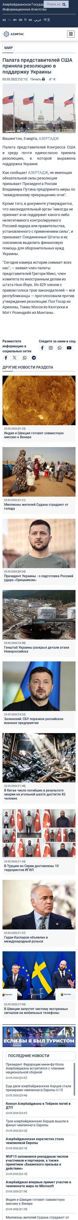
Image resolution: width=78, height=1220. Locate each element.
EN (15, 20)
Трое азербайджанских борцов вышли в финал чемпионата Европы (37, 1123)
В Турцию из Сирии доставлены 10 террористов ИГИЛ (31, 868)
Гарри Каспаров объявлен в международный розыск (26, 939)
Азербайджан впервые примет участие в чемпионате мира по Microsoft (38, 1184)
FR (25, 20)
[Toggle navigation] (69, 34)
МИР (8, 48)
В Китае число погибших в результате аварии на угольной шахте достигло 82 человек (35, 794)
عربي (38, 20)
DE (20, 20)
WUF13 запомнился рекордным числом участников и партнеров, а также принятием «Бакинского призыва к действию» (37, 1162)
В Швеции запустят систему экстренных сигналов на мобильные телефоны (36, 1011)
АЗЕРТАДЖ (49, 138)
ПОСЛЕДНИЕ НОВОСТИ (28, 1056)
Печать (38, 79)
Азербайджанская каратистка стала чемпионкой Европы (35, 1141)
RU (9, 20)
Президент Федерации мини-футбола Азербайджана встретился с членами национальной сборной (35, 1068)
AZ (4, 20)
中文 (47, 20)
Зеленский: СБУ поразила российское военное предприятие (33, 721)
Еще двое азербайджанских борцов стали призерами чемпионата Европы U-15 (38, 1088)
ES (30, 20)
